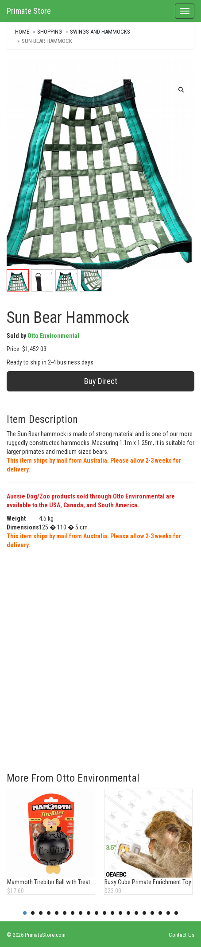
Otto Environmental (53, 335)
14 (128, 913)
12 (112, 913)
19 (168, 913)
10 (96, 913)
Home (22, 31)
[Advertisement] (100, 654)
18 (160, 913)
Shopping (49, 31)
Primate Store (29, 10)
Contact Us (181, 935)
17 (152, 913)
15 (136, 913)
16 (144, 913)
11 (104, 913)
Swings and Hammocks (100, 31)
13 (120, 913)
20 (176, 913)
